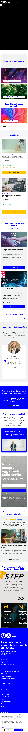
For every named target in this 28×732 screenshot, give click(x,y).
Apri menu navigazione (24, 2)
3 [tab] (12, 126)
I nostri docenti (5, 694)
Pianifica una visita (10, 622)
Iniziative (3, 699)
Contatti (3, 706)
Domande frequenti (6, 701)
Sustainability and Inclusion (8, 678)
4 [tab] (16, 126)
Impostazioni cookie (8, 729)
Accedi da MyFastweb (14, 172)
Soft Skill (3, 669)
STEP (14, 598)
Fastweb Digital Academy (11, 636)
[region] (14, 722)
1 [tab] (4, 126)
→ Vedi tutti (14, 228)
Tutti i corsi (4, 674)
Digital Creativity (5, 662)
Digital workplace (5, 667)
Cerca (17, 2)
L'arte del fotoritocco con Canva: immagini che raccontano (11, 196)
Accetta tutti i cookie (18, 729)
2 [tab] (8, 126)
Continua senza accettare (23, 714)
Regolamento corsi (5, 704)
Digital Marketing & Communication (10, 671)
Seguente (26, 359)
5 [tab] (19, 126)
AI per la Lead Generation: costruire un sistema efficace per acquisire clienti (13, 156)
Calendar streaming (6, 683)
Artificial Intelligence (6, 676)
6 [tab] (23, 126)
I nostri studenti (5, 697)
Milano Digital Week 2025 (10, 289)
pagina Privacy (13, 497)
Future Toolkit (4, 681)
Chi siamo (3, 692)
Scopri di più (14, 267)
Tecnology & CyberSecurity (8, 664)
